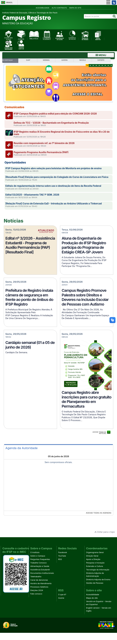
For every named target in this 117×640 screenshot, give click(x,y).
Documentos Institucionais (42, 573)
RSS (60, 559)
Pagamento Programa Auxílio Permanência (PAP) (41, 152)
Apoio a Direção (93, 559)
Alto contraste (59, 8)
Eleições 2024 (36, 590)
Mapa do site (75, 8)
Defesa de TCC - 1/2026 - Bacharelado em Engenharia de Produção (51, 123)
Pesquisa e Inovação (95, 563)
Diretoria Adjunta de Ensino (98, 579)
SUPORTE (101, 60)
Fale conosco (36, 594)
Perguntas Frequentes (40, 559)
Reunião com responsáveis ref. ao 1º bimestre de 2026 (44, 143)
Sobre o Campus (37, 556)
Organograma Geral (95, 552)
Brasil (9, 2)
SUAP (28, 60)
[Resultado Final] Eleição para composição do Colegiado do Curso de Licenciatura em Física (56, 177)
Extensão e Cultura (94, 566)
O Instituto (34, 552)
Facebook (62, 552)
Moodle (83, 60)
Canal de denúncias (39, 580)
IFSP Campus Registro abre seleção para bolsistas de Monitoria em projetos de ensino (53, 168)
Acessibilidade (42, 8)
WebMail (46, 60)
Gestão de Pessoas (94, 583)
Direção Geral (92, 556)
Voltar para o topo (104, 532)
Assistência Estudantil (40, 570)
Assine (61, 598)
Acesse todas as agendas (98, 513)
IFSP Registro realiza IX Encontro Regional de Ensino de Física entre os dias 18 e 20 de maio (62, 133)
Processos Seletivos (39, 587)
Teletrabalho (35, 576)
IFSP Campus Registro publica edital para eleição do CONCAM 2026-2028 (55, 114)
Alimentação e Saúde (39, 566)
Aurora (65, 60)
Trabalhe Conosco (38, 563)
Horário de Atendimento (41, 583)
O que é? (62, 594)
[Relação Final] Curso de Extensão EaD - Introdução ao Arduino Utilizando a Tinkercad (53, 203)
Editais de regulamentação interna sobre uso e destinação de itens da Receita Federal (53, 186)
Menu (100, 55)
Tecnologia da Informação (97, 570)
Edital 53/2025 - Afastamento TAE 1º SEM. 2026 (32, 195)
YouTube (62, 556)
